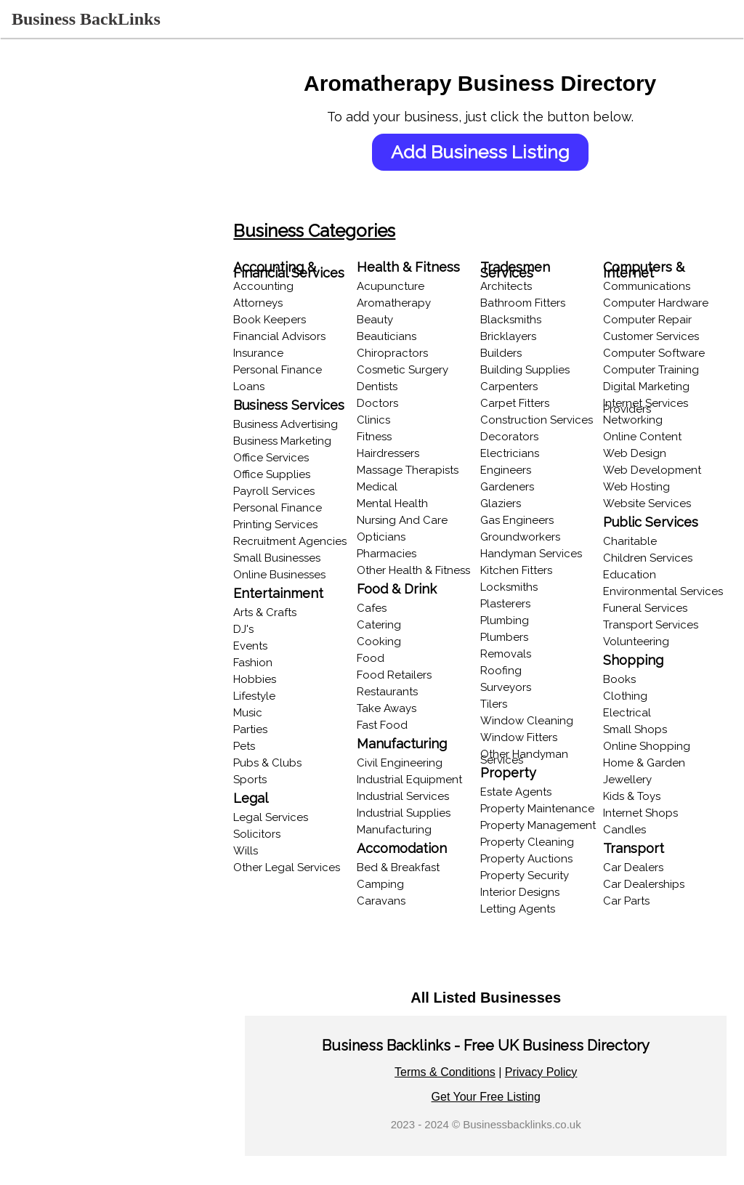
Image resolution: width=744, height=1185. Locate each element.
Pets (246, 746)
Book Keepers (271, 319)
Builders (501, 353)
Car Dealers (634, 867)
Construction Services (537, 419)
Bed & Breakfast (399, 867)
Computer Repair (648, 319)
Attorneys (260, 303)
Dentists (378, 386)
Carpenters (509, 386)
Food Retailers (395, 675)
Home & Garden (645, 762)
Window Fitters (519, 737)
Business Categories (316, 230)
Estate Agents (516, 791)
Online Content (643, 436)
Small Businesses (279, 558)
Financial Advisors (281, 336)
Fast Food (383, 725)
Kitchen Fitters (517, 570)
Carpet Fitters (515, 403)
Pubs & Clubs (269, 762)
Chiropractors (393, 353)
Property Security (525, 875)
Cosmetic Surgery (404, 369)
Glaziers (501, 503)
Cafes (373, 608)
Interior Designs (520, 892)
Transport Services (651, 624)
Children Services (648, 558)
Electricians (510, 453)
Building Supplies (525, 369)
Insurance (260, 353)
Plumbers (505, 637)
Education (630, 574)
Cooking (380, 641)
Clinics (375, 419)
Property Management (539, 825)
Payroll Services (276, 491)
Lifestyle (256, 696)
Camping (381, 884)
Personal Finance (279, 369)
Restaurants (388, 691)
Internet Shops (641, 813)
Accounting (265, 286)
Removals (506, 653)
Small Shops (636, 729)
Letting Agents (518, 908)
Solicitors (259, 834)
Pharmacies (388, 553)
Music (249, 712)
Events (252, 645)
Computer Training (652, 369)
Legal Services (272, 817)
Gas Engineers (517, 520)
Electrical (628, 712)
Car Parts (627, 900)
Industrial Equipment (411, 779)
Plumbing (505, 620)
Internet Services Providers (646, 406)
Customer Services (652, 336)
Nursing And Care (403, 520)
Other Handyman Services (525, 757)
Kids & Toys (632, 796)
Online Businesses (58, 263)
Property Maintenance (538, 808)
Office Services (273, 457)
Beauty (376, 319)
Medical (378, 486)
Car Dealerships (644, 884)
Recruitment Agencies (292, 541)
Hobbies (256, 679)
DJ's (245, 629)
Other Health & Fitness (415, 570)
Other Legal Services (288, 867)
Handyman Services (532, 553)
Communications (647, 286)
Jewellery (628, 779)
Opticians (382, 536)
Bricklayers (509, 336)
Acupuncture (392, 286)
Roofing (501, 670)
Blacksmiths (511, 319)
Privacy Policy (542, 1072)
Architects (507, 286)
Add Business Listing (481, 152)
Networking (633, 419)
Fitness (375, 436)
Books (620, 679)
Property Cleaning (528, 842)
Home (27, 122)
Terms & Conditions (445, 1072)
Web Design (635, 453)
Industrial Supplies (405, 813)
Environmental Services (664, 591)
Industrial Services (404, 796)
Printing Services (277, 524)
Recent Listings (50, 178)
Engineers (506, 470)
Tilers (494, 704)
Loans (251, 386)
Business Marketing (284, 441)
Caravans (382, 900)
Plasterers (506, 603)
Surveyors (506, 687)
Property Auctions (527, 858)
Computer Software (654, 353)
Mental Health (393, 503)
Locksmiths (509, 587)
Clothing (626, 696)
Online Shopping (647, 746)
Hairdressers (389, 453)
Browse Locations (58, 234)
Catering (380, 624)
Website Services (648, 503)
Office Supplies (273, 474)
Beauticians (388, 336)
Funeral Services (646, 608)
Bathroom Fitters (523, 303)
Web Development (653, 470)
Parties (252, 729)
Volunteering (637, 641)
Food (372, 658)
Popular (32, 290)
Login (26, 151)
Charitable (631, 541)
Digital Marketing (647, 386)
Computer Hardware (656, 303)
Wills (247, 850)
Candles (625, 829)
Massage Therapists (409, 470)
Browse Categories (61, 207)
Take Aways (388, 708)
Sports (252, 779)
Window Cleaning (527, 720)
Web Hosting (637, 486)
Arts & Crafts (267, 612)
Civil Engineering (401, 762)
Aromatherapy (395, 303)
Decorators (510, 436)
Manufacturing (395, 829)
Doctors (379, 403)
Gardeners (508, 486)
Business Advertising (287, 424)
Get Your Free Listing (486, 1097)
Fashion (255, 662)
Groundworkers (521, 536)
